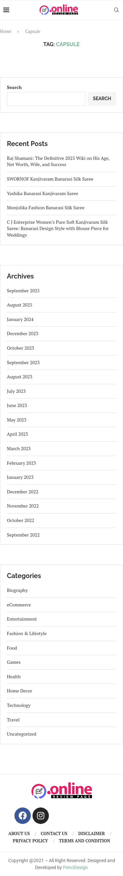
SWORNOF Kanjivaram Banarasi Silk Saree (50, 179)
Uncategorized (21, 734)
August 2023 (19, 376)
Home (5, 31)
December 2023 (22, 333)
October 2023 (20, 348)
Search (14, 87)
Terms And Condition (84, 841)
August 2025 (19, 305)
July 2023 (16, 391)
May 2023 (17, 420)
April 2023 (17, 434)
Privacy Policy (30, 841)
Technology (19, 705)
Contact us (54, 833)
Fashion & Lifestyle (27, 633)
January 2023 (20, 477)
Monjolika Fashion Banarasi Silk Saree (46, 207)
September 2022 (23, 535)
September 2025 (23, 290)
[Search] (116, 9)
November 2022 (23, 506)
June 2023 (17, 405)
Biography (17, 590)
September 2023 (23, 362)
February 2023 (21, 463)
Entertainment (22, 619)
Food (12, 648)
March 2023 (19, 448)
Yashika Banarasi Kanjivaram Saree (42, 193)
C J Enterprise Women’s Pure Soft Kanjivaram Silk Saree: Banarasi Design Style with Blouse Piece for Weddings (58, 228)
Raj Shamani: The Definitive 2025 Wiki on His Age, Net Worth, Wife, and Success (58, 161)
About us (19, 833)
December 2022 (22, 491)
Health (14, 676)
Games (14, 662)
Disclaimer (91, 833)
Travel (13, 719)
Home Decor (19, 690)
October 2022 (20, 520)
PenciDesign (75, 867)
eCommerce (19, 604)
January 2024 (20, 319)
